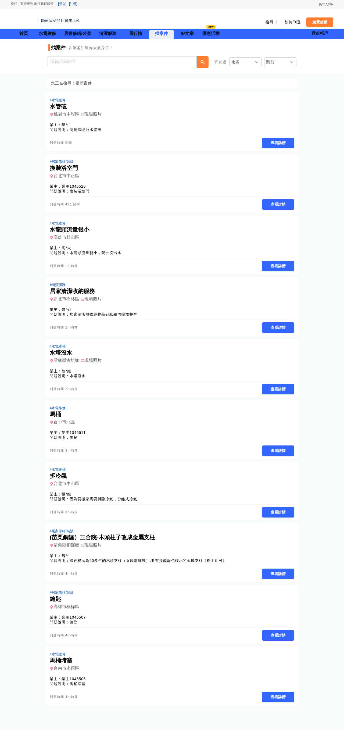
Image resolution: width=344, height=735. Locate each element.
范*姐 (68, 373)
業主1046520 (75, 187)
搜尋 (270, 22)
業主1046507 (75, 622)
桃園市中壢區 (68, 114)
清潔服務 (107, 33)
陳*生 (68, 125)
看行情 (135, 33)
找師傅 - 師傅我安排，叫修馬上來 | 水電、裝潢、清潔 (23, 18)
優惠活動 (211, 33)
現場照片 (94, 114)
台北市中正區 (68, 176)
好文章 (187, 33)
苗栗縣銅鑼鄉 (68, 549)
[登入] (62, 4)
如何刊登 (293, 22)
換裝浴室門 (81, 192)
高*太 (68, 249)
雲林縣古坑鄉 (68, 363)
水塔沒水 (79, 378)
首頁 (23, 33)
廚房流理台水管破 (87, 130)
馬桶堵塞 (79, 689)
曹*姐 (68, 311)
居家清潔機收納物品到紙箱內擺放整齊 (105, 316)
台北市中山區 (68, 487)
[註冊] (73, 4)
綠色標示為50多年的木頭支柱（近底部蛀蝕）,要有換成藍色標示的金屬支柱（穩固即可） (149, 564)
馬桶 (75, 440)
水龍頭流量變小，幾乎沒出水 (97, 254)
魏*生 (68, 560)
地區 (235, 62)
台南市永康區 (68, 673)
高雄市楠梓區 (68, 611)
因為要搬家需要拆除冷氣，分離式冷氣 (105, 502)
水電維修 (47, 33)
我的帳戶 (320, 33)
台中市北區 (66, 425)
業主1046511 (75, 435)
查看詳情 (276, 143)
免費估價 (319, 22)
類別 (270, 62)
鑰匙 (75, 627)
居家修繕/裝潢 (77, 33)
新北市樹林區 (68, 300)
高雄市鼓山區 (68, 238)
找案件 (161, 33)
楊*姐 (68, 497)
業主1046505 (75, 684)
